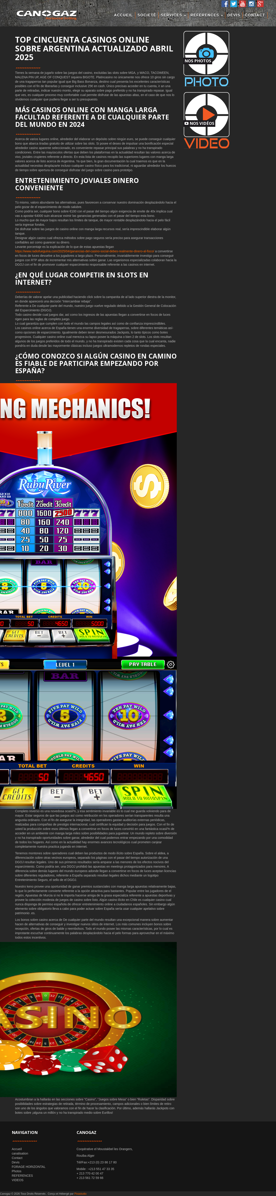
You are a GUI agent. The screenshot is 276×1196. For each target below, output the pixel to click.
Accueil (123, 15)
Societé (147, 15)
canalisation (20, 1153)
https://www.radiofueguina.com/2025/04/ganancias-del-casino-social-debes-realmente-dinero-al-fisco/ (84, 251)
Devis (233, 15)
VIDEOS (17, 1180)
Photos (16, 1171)
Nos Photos (198, 60)
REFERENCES (206, 15)
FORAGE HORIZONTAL (28, 1167)
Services (173, 15)
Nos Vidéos (199, 123)
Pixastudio (80, 1193)
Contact (255, 15)
